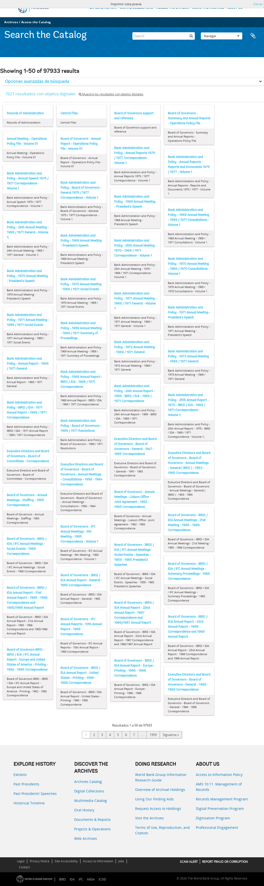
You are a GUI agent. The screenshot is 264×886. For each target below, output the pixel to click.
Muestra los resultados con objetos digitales (111, 94)
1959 (153, 735)
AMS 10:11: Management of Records (219, 787)
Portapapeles (254, 36)
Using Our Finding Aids (154, 799)
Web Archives (85, 838)
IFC (81, 879)
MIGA (91, 879)
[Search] (163, 36)
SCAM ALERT (189, 862)
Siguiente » (171, 735)
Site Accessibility (66, 861)
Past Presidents (26, 784)
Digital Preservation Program (220, 808)
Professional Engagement (217, 827)
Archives (11, 22)
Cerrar (258, 4)
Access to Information (98, 861)
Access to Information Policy (219, 774)
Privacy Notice (39, 861)
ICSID (102, 879)
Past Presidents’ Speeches (35, 793)
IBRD (62, 879)
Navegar (221, 36)
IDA (72, 879)
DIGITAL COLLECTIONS (136, 7)
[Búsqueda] (191, 36)
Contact (24, 867)
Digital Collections (89, 791)
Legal (20, 861)
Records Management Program (222, 799)
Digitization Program (213, 818)
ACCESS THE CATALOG (172, 7)
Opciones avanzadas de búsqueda (37, 81)
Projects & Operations (92, 829)
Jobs (121, 861)
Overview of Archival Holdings (160, 789)
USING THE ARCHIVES (208, 7)
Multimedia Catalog (90, 800)
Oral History (84, 810)
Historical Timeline (29, 803)
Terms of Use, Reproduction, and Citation (162, 830)
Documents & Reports (92, 819)
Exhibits (20, 774)
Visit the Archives (149, 818)
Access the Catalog (36, 22)
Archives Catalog (88, 781)
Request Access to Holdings (158, 808)
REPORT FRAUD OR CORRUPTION (225, 862)
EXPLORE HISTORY (103, 7)
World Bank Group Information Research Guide (161, 777)
